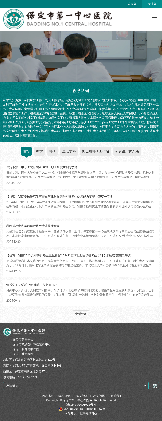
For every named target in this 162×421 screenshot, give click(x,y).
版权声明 (81, 395)
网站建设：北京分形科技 (81, 413)
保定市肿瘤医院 (23, 354)
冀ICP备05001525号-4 (81, 404)
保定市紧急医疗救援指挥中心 (32, 344)
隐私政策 (64, 395)
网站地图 (48, 395)
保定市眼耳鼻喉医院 (26, 349)
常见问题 (99, 395)
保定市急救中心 (23, 339)
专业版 (152, 3)
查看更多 (81, 313)
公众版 (132, 3)
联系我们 (116, 395)
